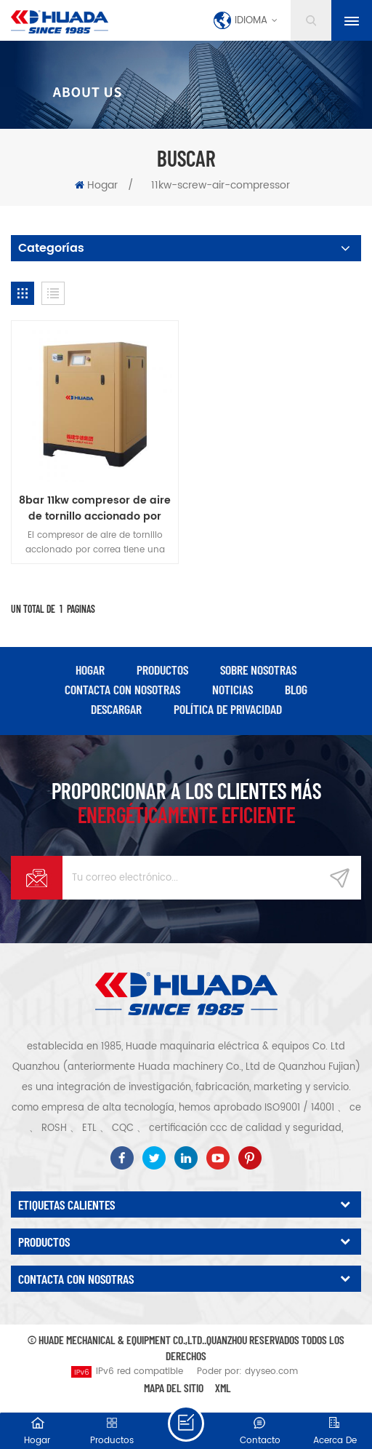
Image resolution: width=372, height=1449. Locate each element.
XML (223, 1387)
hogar (90, 670)
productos (162, 670)
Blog (296, 689)
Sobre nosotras (258, 670)
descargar (116, 709)
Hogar (96, 185)
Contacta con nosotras (122, 689)
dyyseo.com (271, 1371)
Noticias (232, 689)
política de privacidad (228, 709)
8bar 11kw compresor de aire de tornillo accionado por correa (95, 509)
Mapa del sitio (173, 1387)
